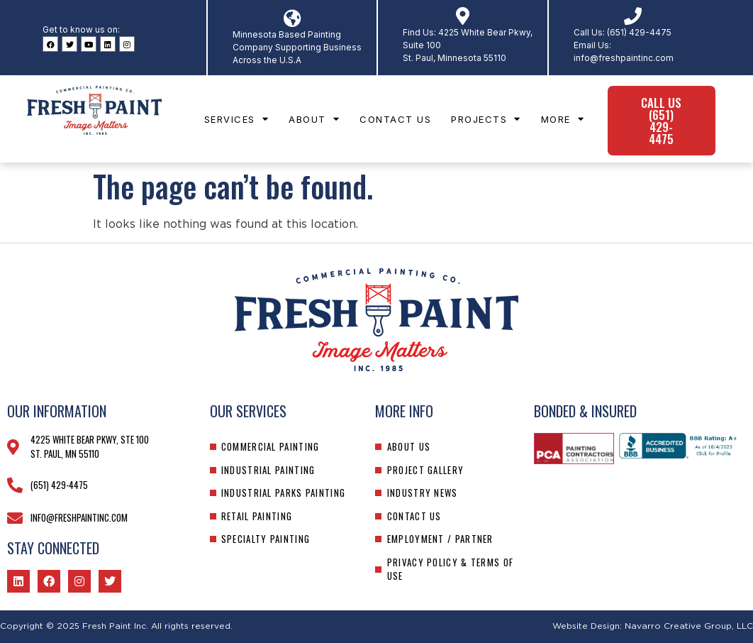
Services (236, 119)
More (563, 119)
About (314, 119)
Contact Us (395, 119)
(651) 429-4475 (639, 32)
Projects (486, 119)
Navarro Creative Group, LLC (689, 626)
